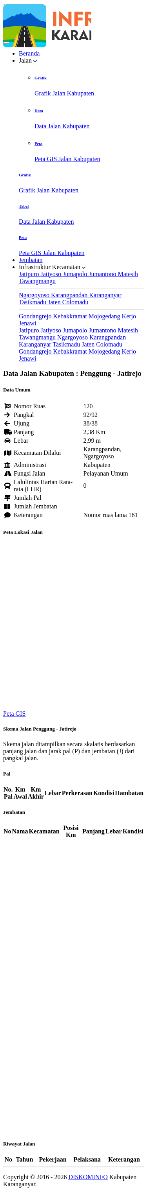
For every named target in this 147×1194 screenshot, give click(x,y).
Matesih (128, 274)
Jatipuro (30, 274)
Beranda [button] (29, 53)
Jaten (55, 302)
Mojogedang (105, 316)
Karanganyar (105, 295)
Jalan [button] (28, 60)
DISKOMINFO (87, 1177)
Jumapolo (76, 274)
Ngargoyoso (35, 295)
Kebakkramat (71, 316)
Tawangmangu (37, 281)
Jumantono (103, 274)
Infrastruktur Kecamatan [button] (52, 267)
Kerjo (129, 316)
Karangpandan (70, 295)
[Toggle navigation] (6, 42)
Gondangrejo (36, 316)
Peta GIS (14, 713)
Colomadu (75, 302)
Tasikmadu (33, 302)
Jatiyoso (52, 274)
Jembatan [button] (30, 260)
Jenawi (27, 323)
